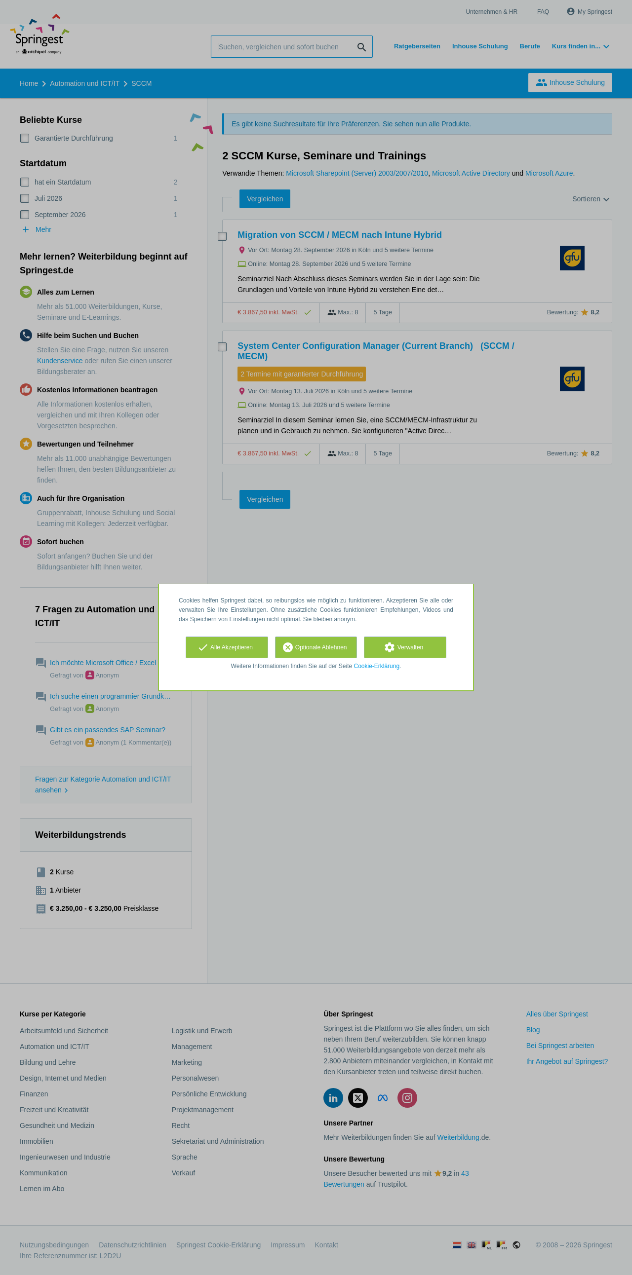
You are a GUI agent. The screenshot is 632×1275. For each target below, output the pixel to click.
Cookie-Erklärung (377, 666)
